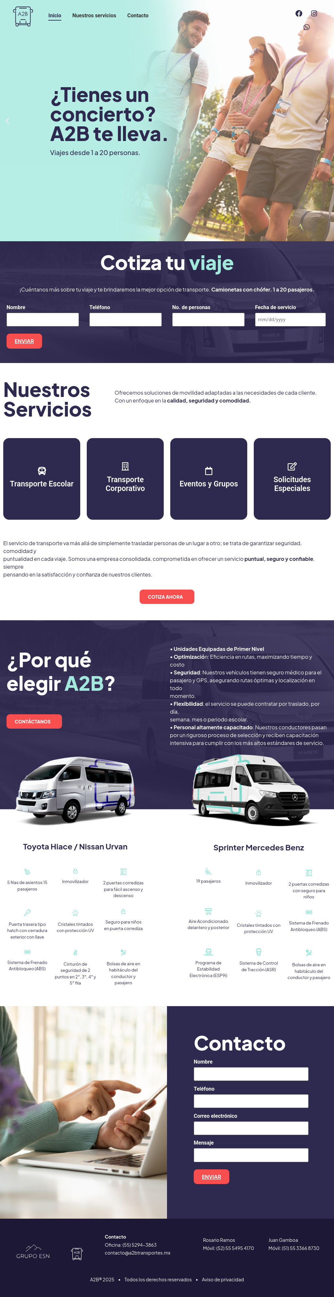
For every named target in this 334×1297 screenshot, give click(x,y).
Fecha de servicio (275, 307)
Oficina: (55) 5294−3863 (131, 1241)
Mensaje (204, 1140)
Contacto (137, 15)
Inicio (54, 15)
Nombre (16, 307)
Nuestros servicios (94, 15)
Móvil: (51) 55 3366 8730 (293, 1244)
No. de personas (191, 307)
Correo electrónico (215, 1113)
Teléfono (99, 307)
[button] (7, 121)
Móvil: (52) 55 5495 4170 (228, 1244)
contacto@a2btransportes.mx (137, 1249)
